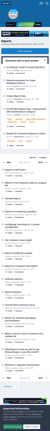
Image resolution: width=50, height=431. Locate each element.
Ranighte (18, 99)
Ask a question (25, 51)
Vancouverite (18, 214)
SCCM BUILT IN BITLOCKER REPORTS (25, 67)
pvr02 (16, 86)
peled (15, 368)
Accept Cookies (13, 426)
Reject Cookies (32, 426)
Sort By (33, 157)
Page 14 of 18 (25, 162)
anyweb (16, 355)
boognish (17, 324)
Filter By (43, 157)
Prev (9, 162)
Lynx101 (17, 115)
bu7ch (15, 188)
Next (41, 162)
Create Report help (15, 96)
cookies (20, 411)
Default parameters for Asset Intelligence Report (20, 81)
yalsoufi (16, 256)
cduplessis (17, 269)
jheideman (17, 173)
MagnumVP (19, 137)
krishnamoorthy (19, 308)
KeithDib (16, 282)
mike (15, 201)
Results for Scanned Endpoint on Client (25, 133)
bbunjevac (17, 230)
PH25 (16, 70)
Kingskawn (17, 339)
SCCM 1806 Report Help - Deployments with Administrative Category (26, 110)
